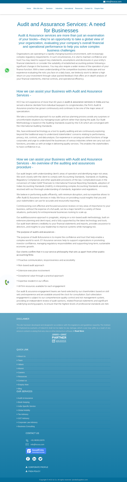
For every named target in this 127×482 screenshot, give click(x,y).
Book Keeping (23, 402)
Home (29, 8)
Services (49, 8)
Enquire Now (99, 8)
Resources (79, 8)
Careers (21, 372)
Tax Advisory (22, 414)
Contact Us (88, 8)
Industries (59, 8)
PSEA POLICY (33, 471)
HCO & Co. (53, 480)
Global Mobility (23, 410)
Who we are (37, 8)
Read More (78, 331)
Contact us (22, 381)
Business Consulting (26, 426)
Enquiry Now (22, 385)
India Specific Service (26, 406)
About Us (21, 356)
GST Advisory (23, 418)
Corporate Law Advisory (27, 422)
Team (20, 360)
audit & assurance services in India (83, 102)
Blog (19, 389)
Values (20, 364)
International (68, 8)
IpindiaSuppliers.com (80, 480)
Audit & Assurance (25, 398)
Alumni (20, 368)
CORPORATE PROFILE (37, 467)
